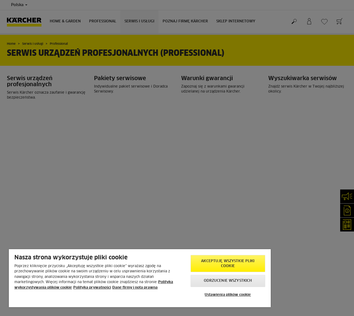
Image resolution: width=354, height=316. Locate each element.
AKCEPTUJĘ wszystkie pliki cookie (227, 263)
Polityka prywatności (92, 287)
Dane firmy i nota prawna (135, 287)
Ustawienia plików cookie (228, 295)
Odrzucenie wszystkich (228, 281)
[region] (140, 278)
